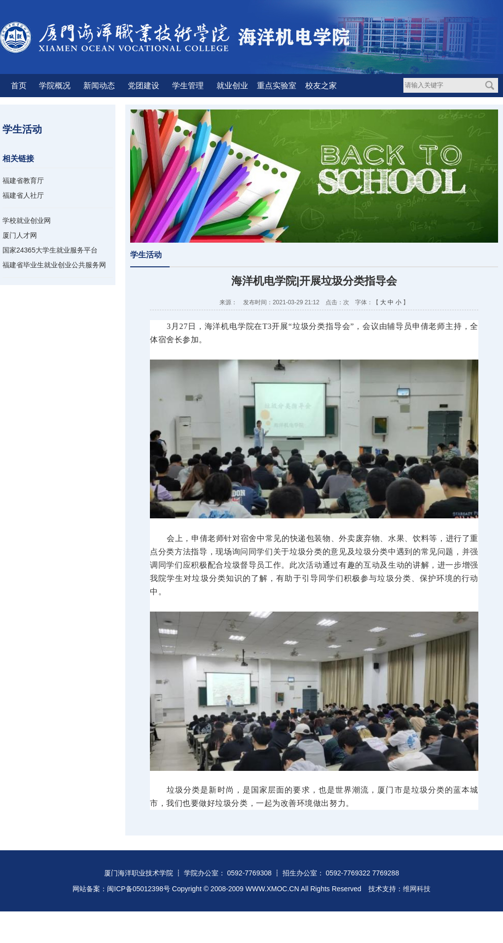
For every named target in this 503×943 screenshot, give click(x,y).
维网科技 (417, 889)
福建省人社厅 (23, 195)
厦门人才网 (19, 235)
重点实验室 (276, 85)
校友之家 (321, 85)
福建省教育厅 (23, 180)
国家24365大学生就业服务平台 (50, 250)
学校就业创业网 (26, 220)
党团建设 (143, 85)
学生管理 (188, 85)
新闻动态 (99, 85)
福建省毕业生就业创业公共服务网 (54, 265)
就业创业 (232, 85)
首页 (19, 85)
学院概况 (55, 85)
